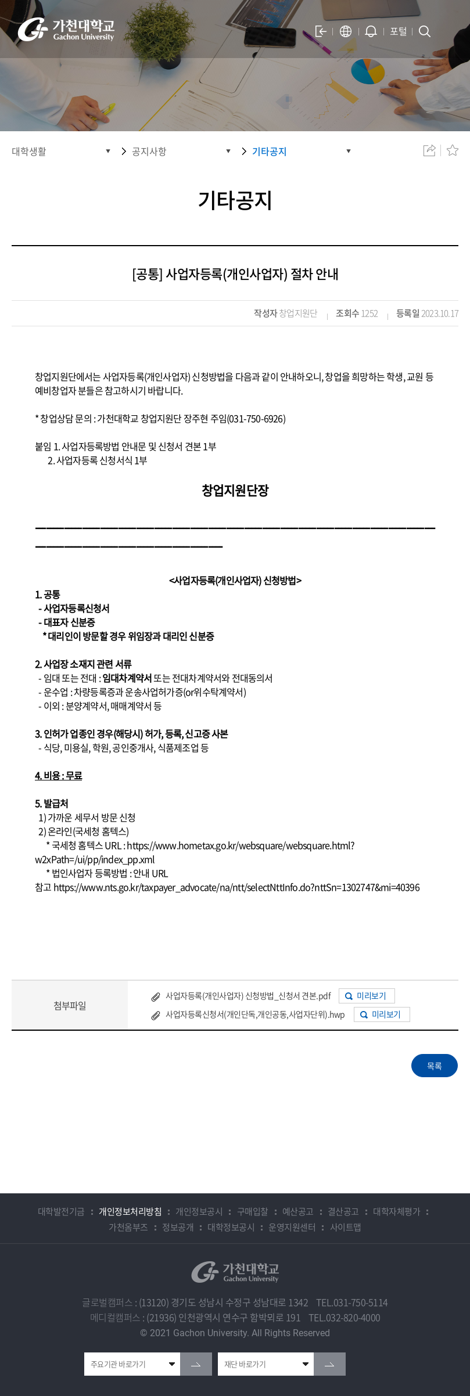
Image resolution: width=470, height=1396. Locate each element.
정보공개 (177, 1227)
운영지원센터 (291, 1227)
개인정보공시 (199, 1211)
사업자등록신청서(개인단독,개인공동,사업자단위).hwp (255, 1014)
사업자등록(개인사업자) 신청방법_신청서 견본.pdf (248, 995)
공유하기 (429, 150)
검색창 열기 (424, 31)
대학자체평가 (396, 1211)
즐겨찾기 (452, 150)
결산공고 (343, 1211)
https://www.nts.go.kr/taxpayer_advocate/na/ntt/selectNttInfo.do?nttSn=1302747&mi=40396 (236, 887)
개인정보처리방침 (130, 1211)
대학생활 (29, 151)
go (196, 1364)
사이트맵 (345, 1227)
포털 (398, 30)
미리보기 (371, 995)
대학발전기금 (61, 1211)
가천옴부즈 (128, 1227)
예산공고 (298, 1211)
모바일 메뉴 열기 (446, 31)
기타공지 (269, 151)
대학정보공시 (230, 1227)
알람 (371, 31)
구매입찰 (252, 1211)
